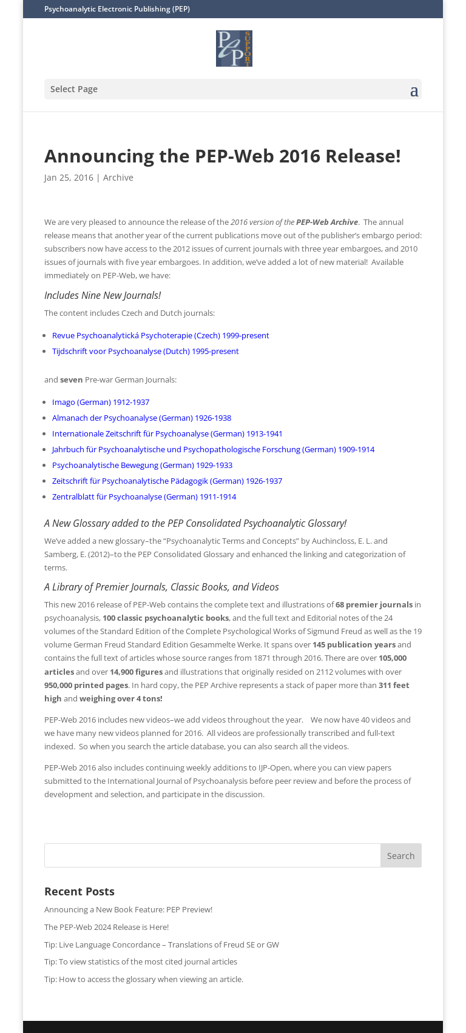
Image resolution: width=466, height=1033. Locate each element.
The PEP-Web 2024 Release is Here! (106, 926)
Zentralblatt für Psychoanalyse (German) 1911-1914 (144, 496)
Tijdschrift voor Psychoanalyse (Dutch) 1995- (131, 351)
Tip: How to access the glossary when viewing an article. (143, 979)
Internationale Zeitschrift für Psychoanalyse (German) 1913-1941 (167, 433)
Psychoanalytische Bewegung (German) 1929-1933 (142, 465)
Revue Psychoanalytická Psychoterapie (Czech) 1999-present (160, 335)
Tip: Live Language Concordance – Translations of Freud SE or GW (161, 944)
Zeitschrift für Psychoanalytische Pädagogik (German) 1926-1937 (167, 480)
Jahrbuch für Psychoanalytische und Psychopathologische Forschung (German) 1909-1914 (213, 449)
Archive (118, 177)
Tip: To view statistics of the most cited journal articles (140, 961)
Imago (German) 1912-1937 (100, 401)
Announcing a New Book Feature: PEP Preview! (128, 909)
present (225, 351)
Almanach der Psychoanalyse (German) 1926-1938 (141, 417)
